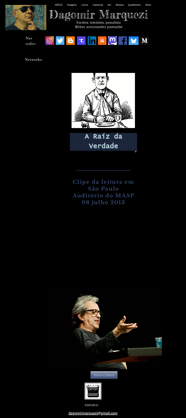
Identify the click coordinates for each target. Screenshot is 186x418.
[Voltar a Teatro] (104, 375)
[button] (104, 326)
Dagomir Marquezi (98, 14)
